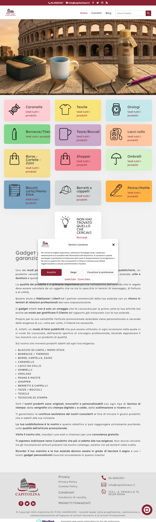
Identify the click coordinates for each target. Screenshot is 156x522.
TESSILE (23, 393)
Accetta (51, 272)
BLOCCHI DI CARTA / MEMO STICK (41, 349)
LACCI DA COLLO (29, 365)
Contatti (96, 13)
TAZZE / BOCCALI (30, 389)
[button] (113, 244)
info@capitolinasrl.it (121, 484)
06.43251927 (116, 478)
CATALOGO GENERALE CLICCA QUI (72, 50)
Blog (108, 13)
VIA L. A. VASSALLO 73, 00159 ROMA (123, 493)
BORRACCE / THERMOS (33, 353)
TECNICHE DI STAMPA (32, 397)
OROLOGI (24, 373)
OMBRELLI (25, 369)
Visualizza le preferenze (100, 272)
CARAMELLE (26, 361)
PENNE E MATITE (29, 377)
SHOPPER (24, 381)
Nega (73, 272)
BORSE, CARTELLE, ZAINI (35, 357)
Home (83, 13)
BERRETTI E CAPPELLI (33, 385)
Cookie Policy (70, 279)
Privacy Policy (84, 279)
